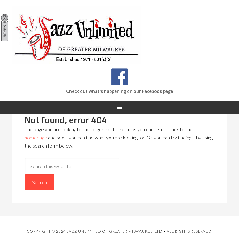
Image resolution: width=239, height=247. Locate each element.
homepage (36, 137)
